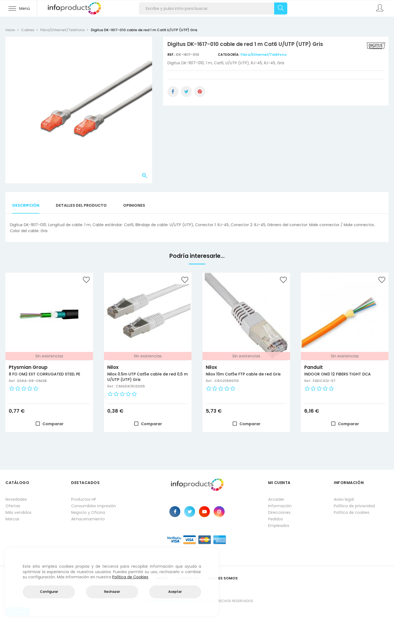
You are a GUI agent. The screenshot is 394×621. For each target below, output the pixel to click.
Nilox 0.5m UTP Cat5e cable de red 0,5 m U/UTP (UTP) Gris (147, 376)
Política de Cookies (130, 577)
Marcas (12, 519)
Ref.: (171, 54)
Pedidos (275, 519)
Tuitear (186, 91)
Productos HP (83, 499)
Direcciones (279, 512)
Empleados (278, 525)
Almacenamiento (88, 519)
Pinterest (199, 91)
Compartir (172, 91)
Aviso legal (344, 499)
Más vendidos (18, 512)
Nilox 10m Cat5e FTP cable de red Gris (243, 374)
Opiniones (134, 205)
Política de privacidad (354, 506)
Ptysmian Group (28, 367)
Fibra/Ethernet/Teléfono (264, 54)
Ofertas (12, 506)
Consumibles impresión (93, 506)
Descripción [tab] (25, 205)
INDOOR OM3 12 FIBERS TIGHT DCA (337, 374)
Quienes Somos (222, 578)
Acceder (276, 499)
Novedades (16, 499)
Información (280, 506)
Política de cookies (351, 512)
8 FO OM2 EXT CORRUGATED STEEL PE (44, 374)
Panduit (313, 367)
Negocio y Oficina (88, 512)
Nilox (112, 367)
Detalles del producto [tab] (81, 205)
